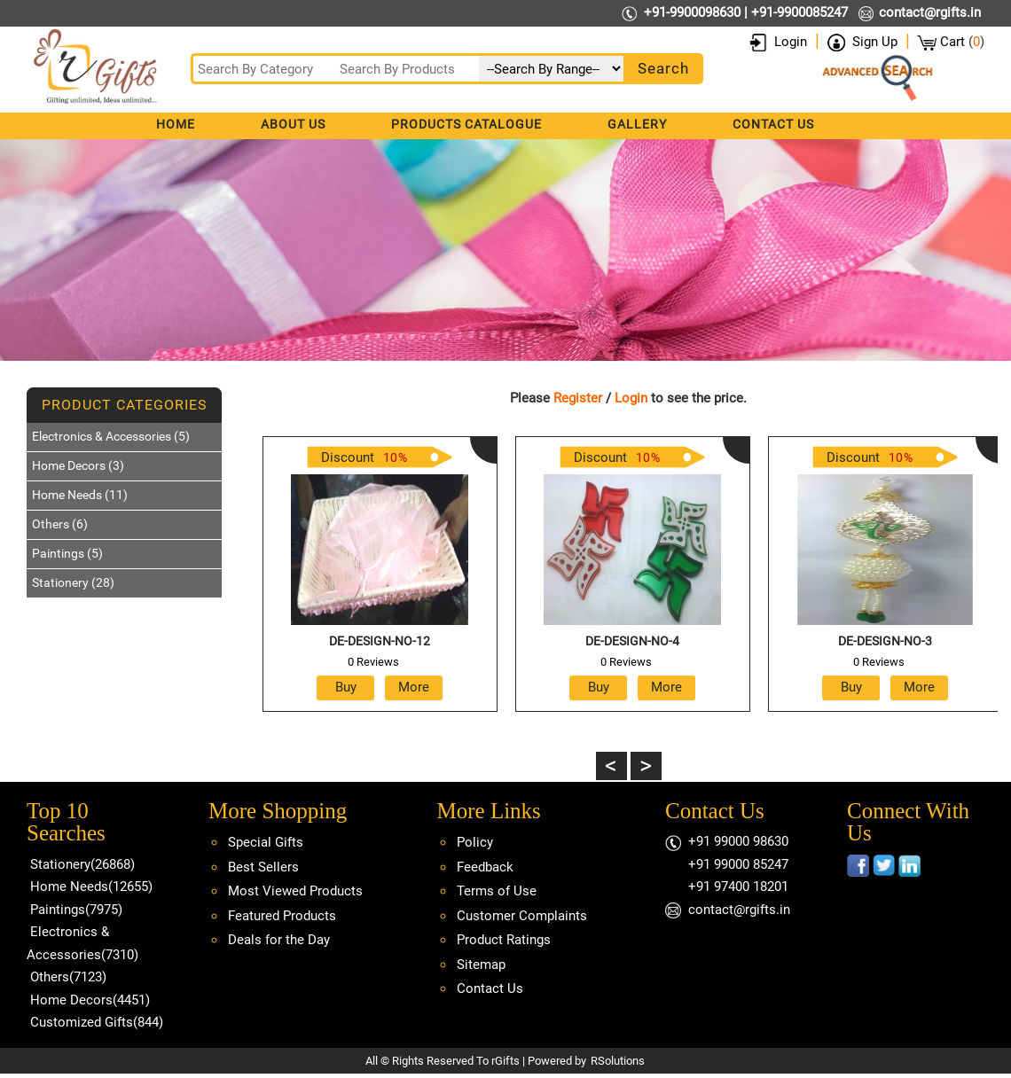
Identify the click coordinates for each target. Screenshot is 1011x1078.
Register (577, 398)
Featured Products (282, 916)
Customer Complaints (522, 916)
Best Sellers (263, 867)
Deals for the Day (279, 940)
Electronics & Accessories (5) (111, 436)
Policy (475, 842)
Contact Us (773, 124)
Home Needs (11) (80, 495)
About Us (293, 124)
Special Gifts (265, 842)
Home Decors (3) (78, 465)
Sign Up (874, 42)
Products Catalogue (466, 124)
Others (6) (60, 524)
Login (790, 42)
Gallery (637, 124)
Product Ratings (504, 940)
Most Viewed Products (295, 891)
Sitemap (481, 965)
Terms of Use (497, 891)
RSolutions (618, 1060)
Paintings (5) (67, 553)
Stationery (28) (73, 582)
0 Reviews (373, 661)
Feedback (485, 867)
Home (175, 124)
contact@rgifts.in (930, 12)
